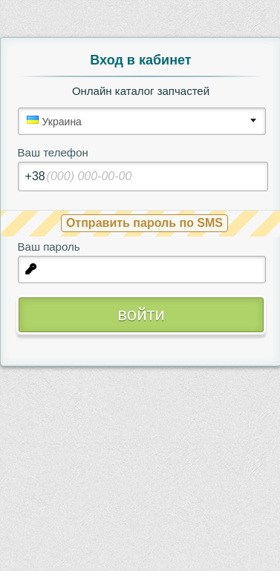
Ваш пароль (49, 246)
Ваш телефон (53, 152)
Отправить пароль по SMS (144, 223)
